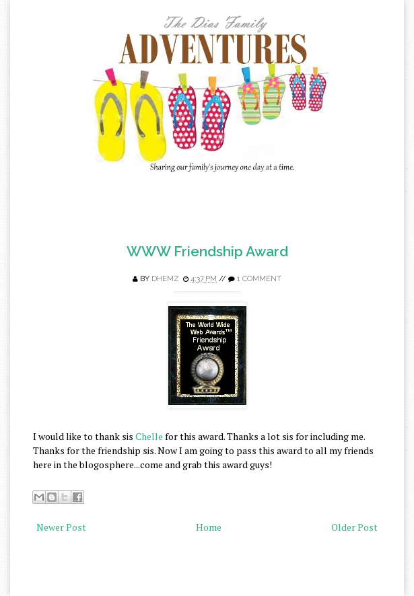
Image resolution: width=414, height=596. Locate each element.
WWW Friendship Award (207, 251)
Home (208, 527)
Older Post (354, 527)
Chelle (148, 436)
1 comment (259, 278)
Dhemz (165, 278)
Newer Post (61, 527)
